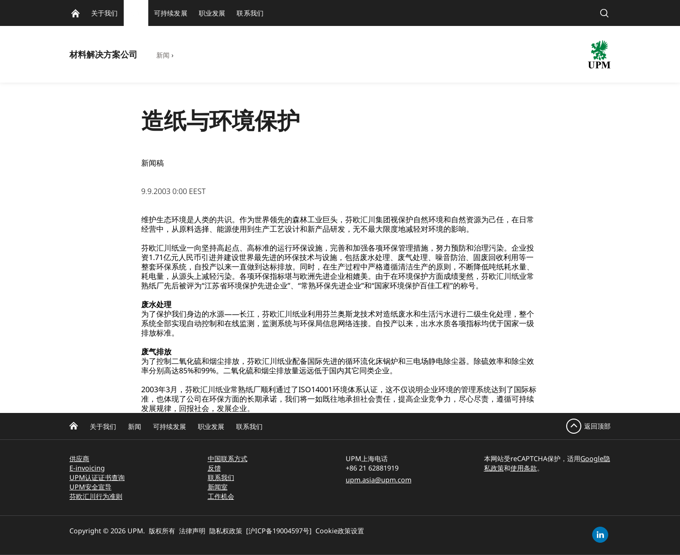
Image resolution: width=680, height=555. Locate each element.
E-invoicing (87, 467)
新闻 (163, 54)
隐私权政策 (225, 530)
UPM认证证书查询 (97, 477)
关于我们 (103, 426)
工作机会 (221, 496)
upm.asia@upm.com (378, 479)
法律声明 (192, 530)
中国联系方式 (227, 458)
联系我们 (249, 426)
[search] (604, 13)
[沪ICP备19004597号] (279, 530)
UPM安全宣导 (90, 486)
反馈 (214, 467)
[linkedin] (600, 535)
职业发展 (211, 426)
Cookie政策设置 (339, 530)
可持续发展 (169, 426)
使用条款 (523, 467)
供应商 (79, 458)
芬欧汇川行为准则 (95, 496)
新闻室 (218, 486)
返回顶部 (597, 425)
